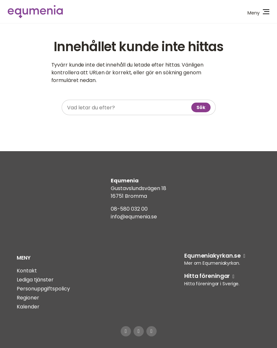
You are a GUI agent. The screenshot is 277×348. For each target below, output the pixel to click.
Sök (200, 107)
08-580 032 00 (129, 209)
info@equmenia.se (134, 216)
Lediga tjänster (35, 279)
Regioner (28, 297)
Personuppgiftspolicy (43, 288)
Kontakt (27, 270)
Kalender (28, 306)
